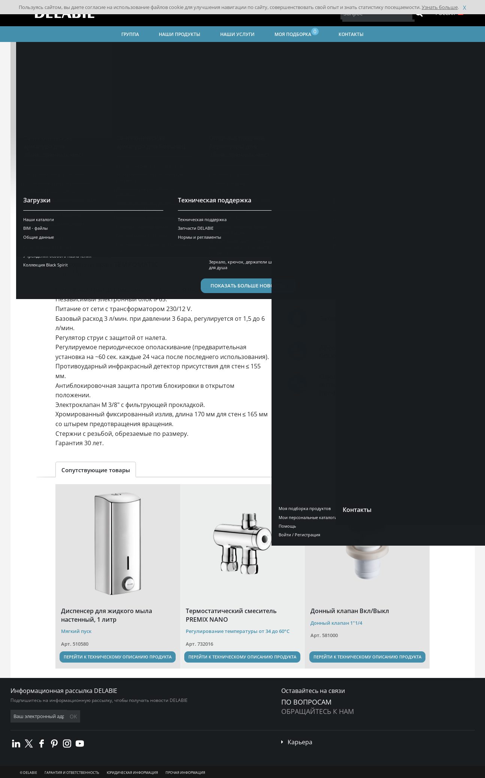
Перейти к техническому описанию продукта (118, 657)
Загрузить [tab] (220, 226)
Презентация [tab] (80, 226)
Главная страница (40, 51)
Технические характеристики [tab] (152, 226)
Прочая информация (185, 772)
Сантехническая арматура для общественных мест (172, 51)
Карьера (300, 742)
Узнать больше (440, 7)
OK (129, 716)
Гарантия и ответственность (72, 772)
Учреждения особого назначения (278, 51)
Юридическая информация (132, 772)
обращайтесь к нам (317, 711)
